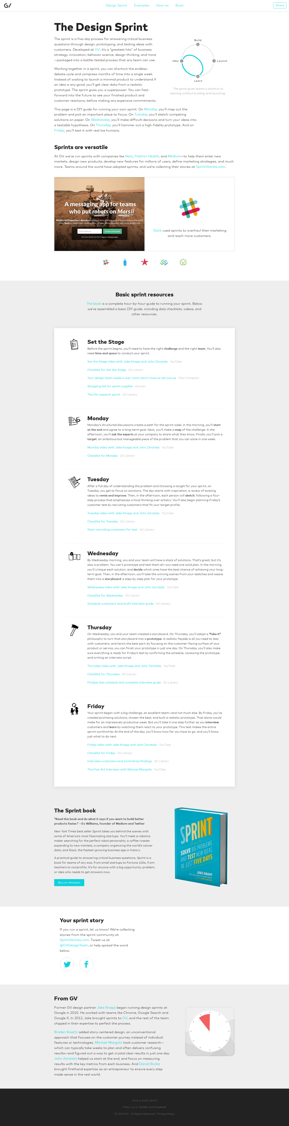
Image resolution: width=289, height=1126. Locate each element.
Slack (157, 230)
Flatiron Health (146, 156)
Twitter (143, 1107)
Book (179, 5)
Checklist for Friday (101, 753)
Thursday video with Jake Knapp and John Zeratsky (124, 666)
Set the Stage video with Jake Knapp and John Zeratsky (127, 361)
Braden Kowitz (66, 1032)
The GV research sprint (103, 394)
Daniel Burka (149, 1064)
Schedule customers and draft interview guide (120, 603)
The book (93, 303)
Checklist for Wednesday (105, 595)
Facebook (160, 1107)
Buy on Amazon (69, 882)
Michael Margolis (108, 1042)
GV (97, 49)
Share (280, 5)
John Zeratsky (65, 1058)
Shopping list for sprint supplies (110, 386)
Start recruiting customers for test (112, 529)
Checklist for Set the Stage (106, 369)
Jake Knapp (106, 1007)
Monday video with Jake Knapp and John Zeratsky (123, 447)
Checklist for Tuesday (102, 521)
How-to (162, 5)
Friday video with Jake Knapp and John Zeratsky (122, 744)
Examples (141, 5)
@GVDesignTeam (74, 945)
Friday (59, 130)
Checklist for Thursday (103, 674)
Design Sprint (116, 5)
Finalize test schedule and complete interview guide (124, 682)
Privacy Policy (165, 1114)
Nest (129, 156)
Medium (174, 156)
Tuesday (140, 114)
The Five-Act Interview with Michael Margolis (119, 769)
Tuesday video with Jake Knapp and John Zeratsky (123, 513)
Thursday (103, 125)
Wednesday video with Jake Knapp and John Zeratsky (126, 587)
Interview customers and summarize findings (119, 761)
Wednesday (100, 120)
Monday (150, 109)
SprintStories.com (210, 167)
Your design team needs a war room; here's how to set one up (131, 378)
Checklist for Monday (102, 455)
